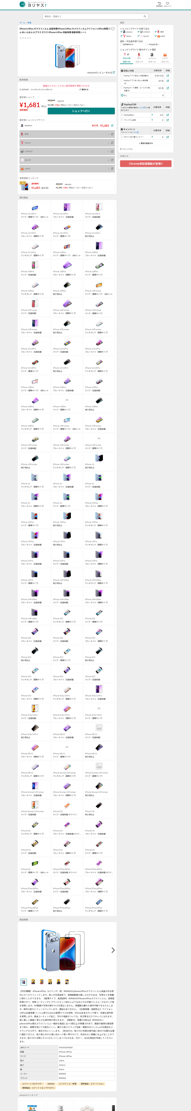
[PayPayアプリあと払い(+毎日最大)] (168, 81)
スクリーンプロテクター (32, 1084)
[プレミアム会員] (168, 120)
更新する (83, 89)
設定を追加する (146, 143)
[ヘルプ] (152, 115)
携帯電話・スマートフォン (92, 1084)
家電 (29, 23)
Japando (60, 101)
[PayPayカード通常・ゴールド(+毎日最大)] (168, 88)
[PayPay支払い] (168, 115)
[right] (113, 950)
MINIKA (51, 1084)
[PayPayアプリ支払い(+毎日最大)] (168, 75)
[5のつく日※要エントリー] (168, 137)
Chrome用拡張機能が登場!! (146, 163)
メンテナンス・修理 (67, 1084)
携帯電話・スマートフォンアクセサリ (38, 1088)
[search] (145, 16)
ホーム (22, 23)
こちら (141, 108)
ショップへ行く (81, 111)
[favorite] (113, 29)
